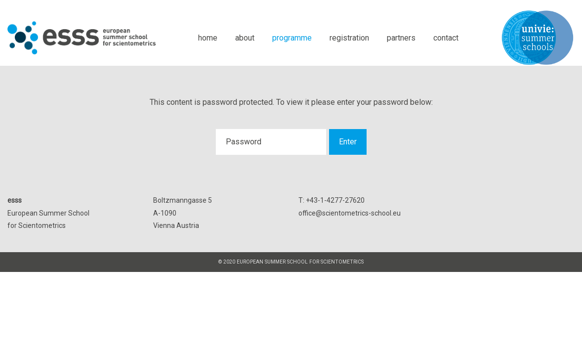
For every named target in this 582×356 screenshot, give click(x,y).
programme (292, 38)
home (207, 38)
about (244, 38)
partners (401, 38)
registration (349, 38)
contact (445, 38)
